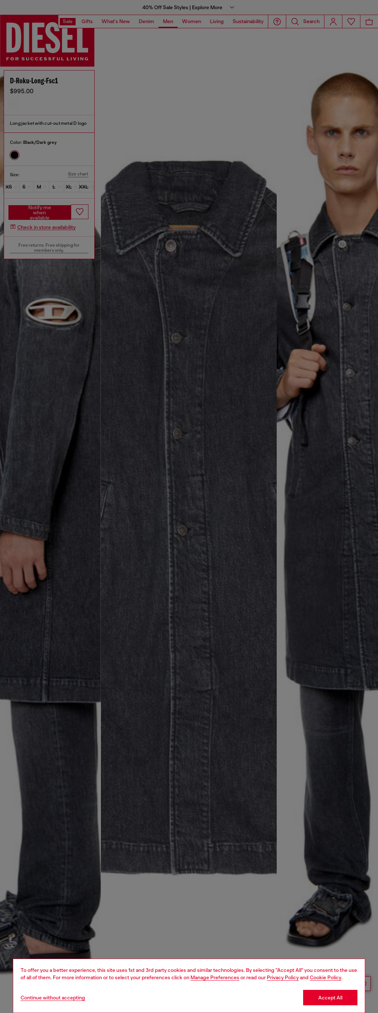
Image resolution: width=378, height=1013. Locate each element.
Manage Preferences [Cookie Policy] (214, 977)
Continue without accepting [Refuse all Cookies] (53, 998)
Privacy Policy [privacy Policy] (283, 977)
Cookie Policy (325, 977)
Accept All (330, 998)
